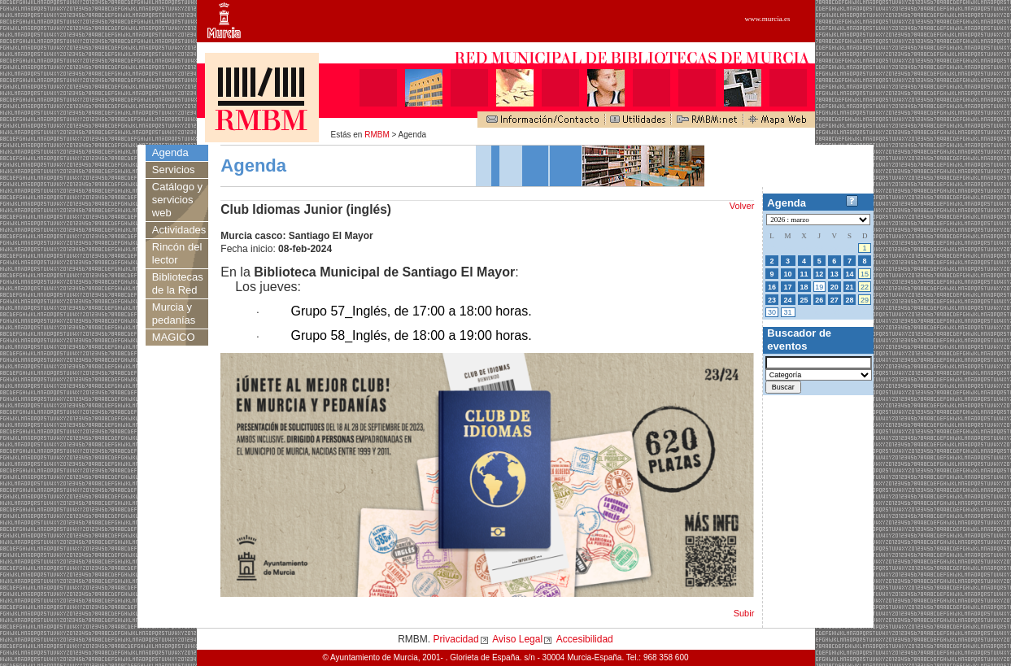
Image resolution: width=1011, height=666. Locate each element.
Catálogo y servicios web (177, 200)
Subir (744, 613)
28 (849, 300)
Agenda (170, 152)
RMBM (377, 134)
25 (804, 300)
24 (788, 300)
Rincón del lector (177, 253)
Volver (742, 206)
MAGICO (173, 337)
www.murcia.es (768, 19)
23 (772, 300)
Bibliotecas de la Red (177, 283)
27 (834, 300)
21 (849, 287)
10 (788, 274)
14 (849, 274)
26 (819, 300)
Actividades (179, 230)
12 (819, 274)
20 (834, 287)
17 (788, 287)
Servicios (173, 169)
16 (772, 287)
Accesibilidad (584, 639)
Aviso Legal (517, 639)
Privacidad (456, 639)
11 (804, 274)
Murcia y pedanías (174, 313)
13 (834, 274)
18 (804, 287)
